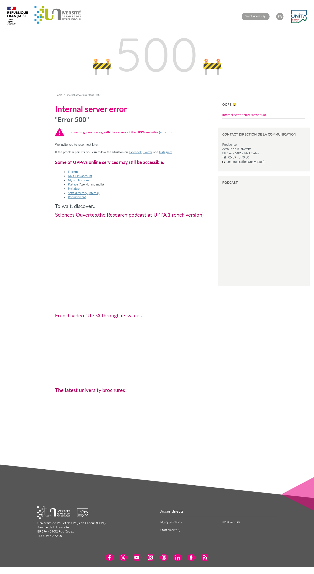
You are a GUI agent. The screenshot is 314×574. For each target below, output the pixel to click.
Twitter (147, 152)
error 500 (167, 132)
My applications (78, 180)
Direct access (253, 16)
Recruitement (77, 197)
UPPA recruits (231, 522)
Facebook (135, 152)
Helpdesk (74, 188)
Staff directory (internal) (83, 193)
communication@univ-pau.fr (246, 161)
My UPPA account (80, 176)
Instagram (165, 152)
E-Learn (73, 172)
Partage (73, 184)
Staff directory (170, 530)
